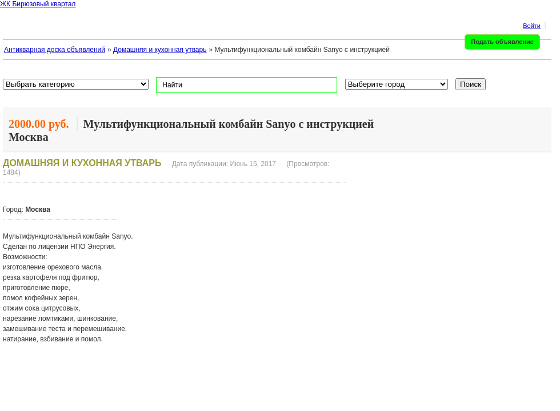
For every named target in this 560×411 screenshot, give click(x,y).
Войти (532, 25)
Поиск (470, 84)
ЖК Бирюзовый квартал (37, 4)
